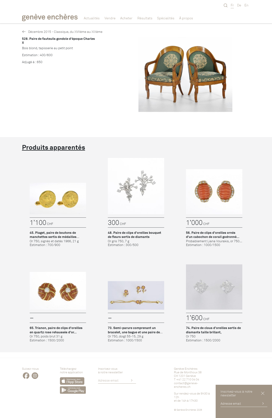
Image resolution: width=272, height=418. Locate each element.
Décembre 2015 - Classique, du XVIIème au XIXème (62, 32)
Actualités (92, 18)
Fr (232, 5)
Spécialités (165, 18)
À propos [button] (186, 18)
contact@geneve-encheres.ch (186, 385)
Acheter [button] (126, 18)
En (246, 5)
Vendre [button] (110, 18)
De (239, 5)
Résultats (144, 18)
